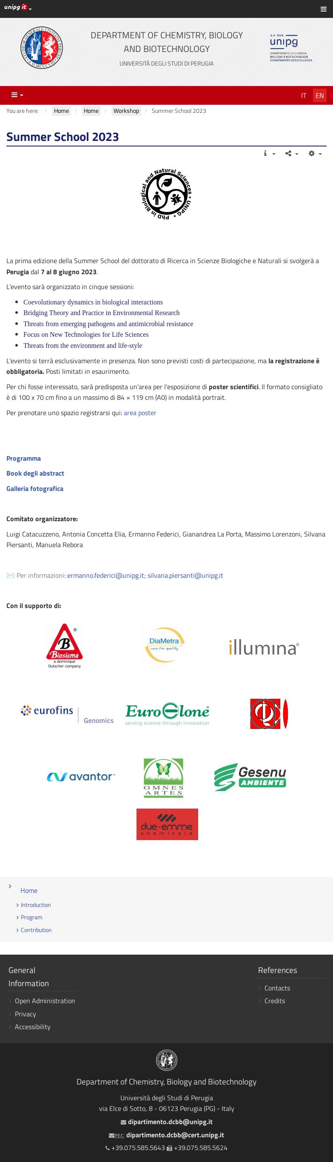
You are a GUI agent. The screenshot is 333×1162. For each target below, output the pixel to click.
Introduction (36, 905)
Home (28, 890)
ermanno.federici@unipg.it (105, 575)
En (320, 95)
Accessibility (33, 1026)
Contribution (36, 930)
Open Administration (45, 1001)
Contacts (277, 988)
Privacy (25, 1014)
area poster (140, 412)
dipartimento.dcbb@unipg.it (167, 1121)
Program (32, 917)
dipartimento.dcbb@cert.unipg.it (166, 1135)
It (303, 95)
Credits (275, 1001)
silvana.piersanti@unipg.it (185, 575)
